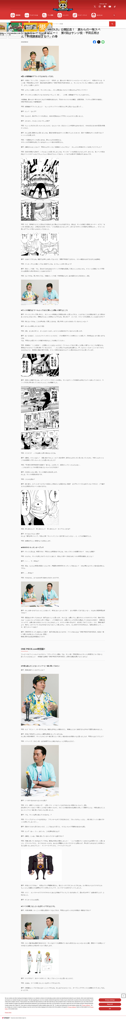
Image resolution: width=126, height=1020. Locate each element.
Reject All (110, 1004)
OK (110, 1008)
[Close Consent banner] (123, 996)
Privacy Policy (8, 1012)
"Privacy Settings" (86, 1005)
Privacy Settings (110, 1000)
